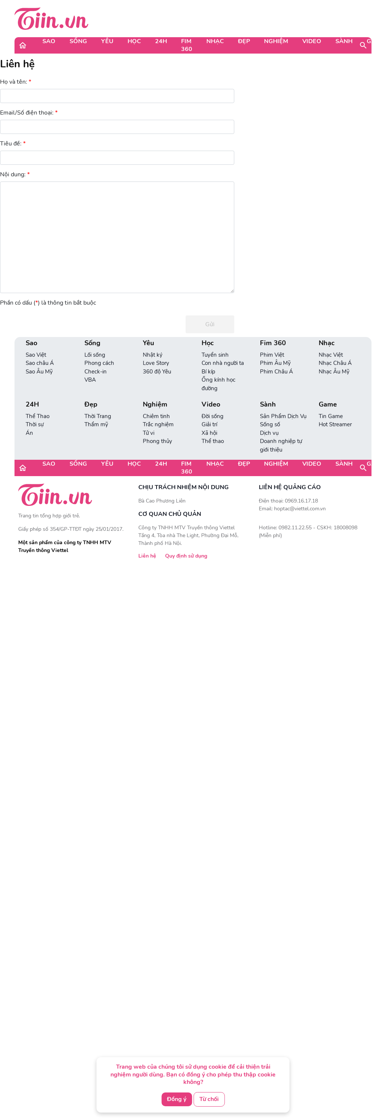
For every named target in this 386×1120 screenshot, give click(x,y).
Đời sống (212, 416)
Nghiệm (276, 41)
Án (29, 433)
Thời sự (35, 424)
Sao (48, 41)
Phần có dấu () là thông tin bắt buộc (48, 303)
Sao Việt (36, 355)
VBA (90, 380)
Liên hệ (17, 64)
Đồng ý (176, 1099)
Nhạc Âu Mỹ (334, 371)
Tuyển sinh (215, 355)
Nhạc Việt (331, 355)
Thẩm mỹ (96, 424)
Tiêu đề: (13, 144)
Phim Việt (272, 355)
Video (311, 41)
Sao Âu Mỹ (39, 371)
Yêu (107, 41)
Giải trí (209, 424)
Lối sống (94, 355)
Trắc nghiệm (158, 424)
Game (328, 404)
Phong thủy (157, 441)
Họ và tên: (15, 82)
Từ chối (209, 1099)
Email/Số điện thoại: (29, 113)
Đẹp (244, 41)
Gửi (210, 324)
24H (161, 41)
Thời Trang (97, 416)
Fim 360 (186, 45)
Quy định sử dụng (186, 555)
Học (134, 41)
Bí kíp (208, 371)
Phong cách (99, 363)
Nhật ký (153, 355)
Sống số (270, 424)
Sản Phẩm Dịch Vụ (283, 416)
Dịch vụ (269, 433)
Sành (344, 41)
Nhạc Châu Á (335, 363)
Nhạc (215, 41)
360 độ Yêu (157, 371)
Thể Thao (37, 416)
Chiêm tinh (156, 416)
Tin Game (331, 416)
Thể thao (213, 441)
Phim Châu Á (276, 371)
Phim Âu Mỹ (275, 363)
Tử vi (148, 433)
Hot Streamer (335, 424)
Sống (78, 41)
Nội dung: (15, 175)
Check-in (95, 371)
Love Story (156, 363)
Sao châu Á (40, 363)
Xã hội (209, 433)
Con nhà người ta (223, 363)
